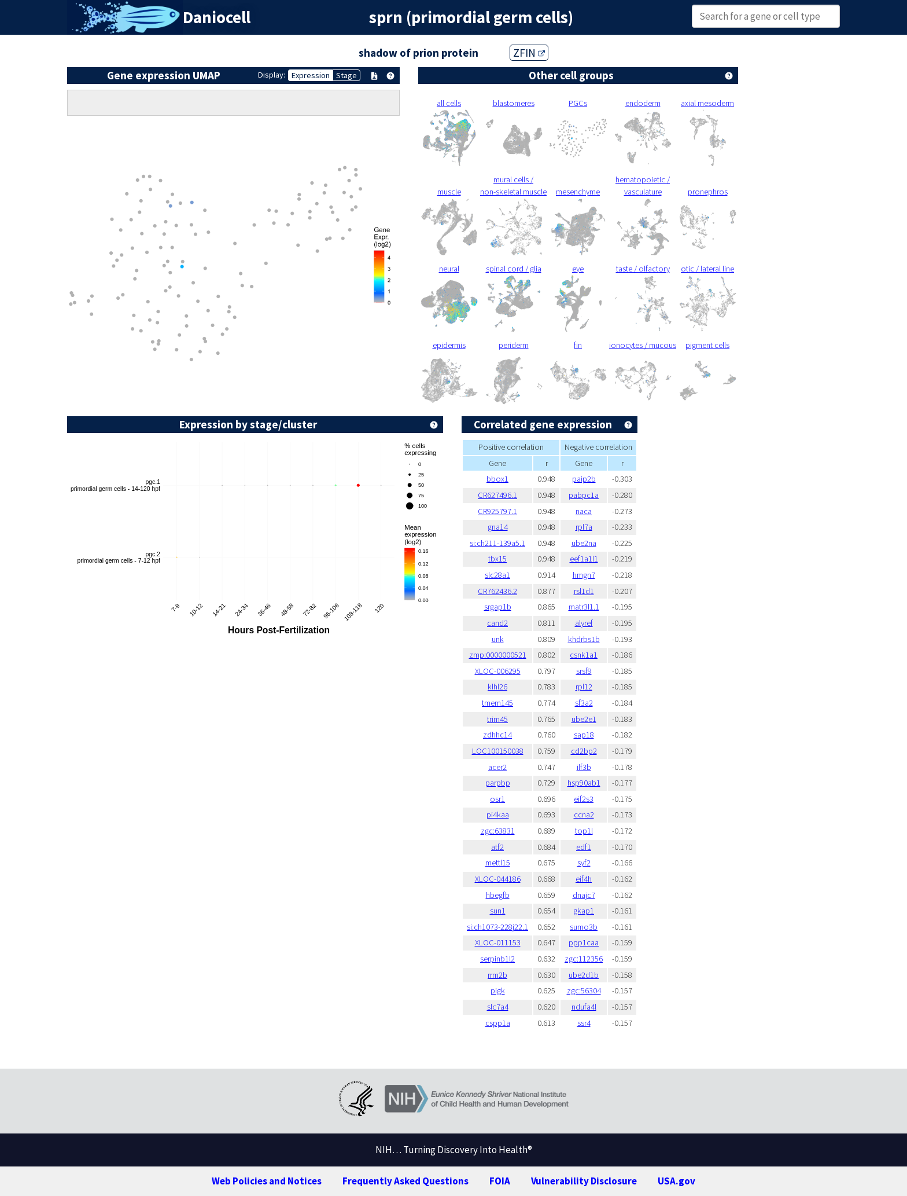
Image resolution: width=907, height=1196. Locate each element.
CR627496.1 (497, 495)
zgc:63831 (498, 831)
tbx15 (497, 558)
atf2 (497, 847)
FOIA (499, 1181)
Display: (271, 74)
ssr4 (584, 1023)
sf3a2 (584, 703)
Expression (311, 75)
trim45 (497, 719)
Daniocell (216, 17)
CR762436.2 (497, 591)
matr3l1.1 (584, 606)
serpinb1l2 (497, 958)
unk (498, 639)
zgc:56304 (584, 990)
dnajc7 (584, 895)
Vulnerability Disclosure (584, 1181)
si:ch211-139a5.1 (497, 543)
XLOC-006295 (498, 671)
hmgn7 (584, 575)
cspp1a (497, 1023)
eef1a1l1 (584, 558)
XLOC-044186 (498, 879)
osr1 (497, 799)
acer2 (497, 767)
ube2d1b (584, 975)
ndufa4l (584, 1006)
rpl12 (584, 686)
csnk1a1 (584, 655)
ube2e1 (584, 719)
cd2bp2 (584, 751)
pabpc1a (584, 495)
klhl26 (497, 686)
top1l (584, 831)
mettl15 (497, 862)
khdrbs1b (584, 639)
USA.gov (676, 1181)
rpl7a (584, 527)
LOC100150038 (497, 751)
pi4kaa (497, 814)
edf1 (583, 847)
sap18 (584, 734)
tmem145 (497, 703)
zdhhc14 (497, 734)
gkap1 (583, 910)
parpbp (497, 782)
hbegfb (498, 895)
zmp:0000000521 (497, 655)
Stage (346, 75)
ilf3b (584, 767)
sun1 (498, 910)
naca (584, 511)
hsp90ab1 (583, 782)
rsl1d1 (584, 591)
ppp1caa (584, 942)
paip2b (584, 479)
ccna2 (584, 814)
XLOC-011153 (498, 942)
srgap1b (497, 606)
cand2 (497, 623)
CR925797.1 (497, 511)
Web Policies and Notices (267, 1181)
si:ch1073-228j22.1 (497, 927)
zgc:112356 (584, 958)
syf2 (584, 862)
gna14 (498, 527)
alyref (584, 623)
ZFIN (529, 53)
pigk (498, 990)
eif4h (584, 879)
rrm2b (497, 975)
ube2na (584, 543)
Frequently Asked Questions (405, 1181)
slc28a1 (497, 575)
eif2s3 (583, 799)
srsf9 (584, 671)
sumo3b (584, 927)
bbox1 (497, 479)
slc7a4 (497, 1006)
